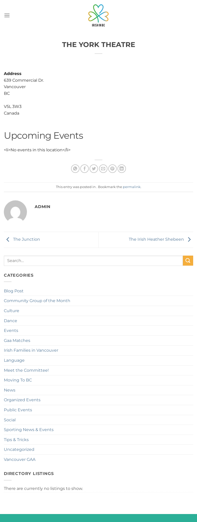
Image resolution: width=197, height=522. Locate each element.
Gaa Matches (17, 340)
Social (10, 419)
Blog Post (14, 290)
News (9, 390)
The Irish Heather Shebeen (161, 239)
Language (14, 360)
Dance (10, 320)
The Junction (22, 239)
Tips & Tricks (16, 439)
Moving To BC (18, 380)
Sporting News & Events (29, 429)
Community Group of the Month (37, 300)
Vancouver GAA (19, 459)
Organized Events (22, 399)
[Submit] (188, 261)
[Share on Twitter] (94, 168)
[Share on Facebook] (84, 168)
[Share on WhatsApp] (75, 168)
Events (11, 330)
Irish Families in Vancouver (31, 350)
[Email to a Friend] (103, 168)
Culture (11, 310)
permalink (132, 187)
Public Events (18, 409)
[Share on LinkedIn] (121, 168)
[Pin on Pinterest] (112, 168)
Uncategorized (19, 449)
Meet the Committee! (26, 370)
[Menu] (7, 15)
